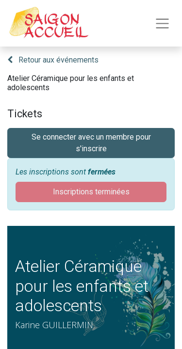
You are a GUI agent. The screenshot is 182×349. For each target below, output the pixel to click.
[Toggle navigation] (162, 23)
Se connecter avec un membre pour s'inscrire (91, 142)
